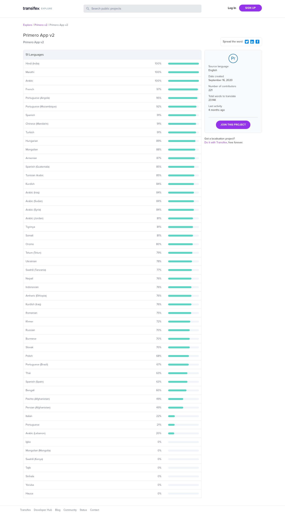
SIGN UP (250, 8)
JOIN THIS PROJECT (233, 124)
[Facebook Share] (257, 41)
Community (70, 510)
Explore (27, 25)
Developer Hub (43, 510)
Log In (232, 8)
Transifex (25, 510)
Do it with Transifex (215, 142)
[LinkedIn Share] (252, 41)
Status (83, 510)
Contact (94, 510)
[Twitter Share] (246, 41)
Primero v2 (40, 25)
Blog (57, 510)
